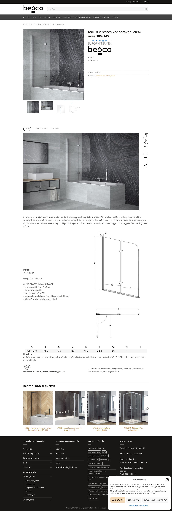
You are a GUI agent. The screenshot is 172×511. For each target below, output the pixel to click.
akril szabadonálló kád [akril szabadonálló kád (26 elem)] (96, 448)
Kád (34, 17)
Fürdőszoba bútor (83, 17)
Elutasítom (133, 500)
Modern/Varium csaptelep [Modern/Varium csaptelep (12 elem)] (98, 491)
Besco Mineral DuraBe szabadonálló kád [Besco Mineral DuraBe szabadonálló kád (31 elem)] (101, 478)
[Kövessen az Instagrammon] (145, 2)
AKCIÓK (115, 17)
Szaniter (57, 17)
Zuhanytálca (28, 499)
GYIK (127, 2)
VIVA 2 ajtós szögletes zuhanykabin (101, 429)
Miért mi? (60, 449)
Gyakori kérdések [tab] (39, 129)
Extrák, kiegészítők (101, 17)
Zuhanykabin (45, 17)
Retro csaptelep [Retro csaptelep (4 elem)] (94, 495)
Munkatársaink (62, 458)
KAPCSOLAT (136, 2)
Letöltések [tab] (54, 129)
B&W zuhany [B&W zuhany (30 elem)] (104, 459)
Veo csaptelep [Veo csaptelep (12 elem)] (93, 498)
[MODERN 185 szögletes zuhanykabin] (133, 408)
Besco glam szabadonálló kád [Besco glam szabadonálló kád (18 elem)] (99, 467)
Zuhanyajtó (30, 494)
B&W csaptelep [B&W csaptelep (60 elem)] (94, 456)
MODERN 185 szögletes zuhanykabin (133, 429)
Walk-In (29, 491)
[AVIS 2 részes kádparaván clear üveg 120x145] (70, 408)
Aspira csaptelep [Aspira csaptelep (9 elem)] (94, 452)
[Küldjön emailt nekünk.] (147, 2)
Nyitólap (27, 17)
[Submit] (146, 9)
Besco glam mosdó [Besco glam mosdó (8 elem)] (95, 463)
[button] (167, 479)
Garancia (60, 453)
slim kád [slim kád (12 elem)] (105, 495)
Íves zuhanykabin (32, 481)
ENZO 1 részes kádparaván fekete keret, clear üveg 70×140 (38, 429)
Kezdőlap (28, 24)
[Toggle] (51, 449)
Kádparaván (58, 24)
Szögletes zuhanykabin (35, 487)
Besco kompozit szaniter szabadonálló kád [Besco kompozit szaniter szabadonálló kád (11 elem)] (97, 472)
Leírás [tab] (27, 129)
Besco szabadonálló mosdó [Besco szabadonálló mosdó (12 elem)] (98, 483)
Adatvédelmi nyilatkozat (66, 467)
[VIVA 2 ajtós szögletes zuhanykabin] (101, 408)
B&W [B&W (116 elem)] (104, 452)
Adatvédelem (133, 505)
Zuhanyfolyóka (29, 472)
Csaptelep (68, 17)
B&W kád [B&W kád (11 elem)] (104, 456)
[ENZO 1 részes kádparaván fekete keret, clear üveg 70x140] (38, 408)
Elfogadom (118, 500)
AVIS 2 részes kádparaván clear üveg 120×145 (69, 429)
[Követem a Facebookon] (143, 2)
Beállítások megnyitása (155, 500)
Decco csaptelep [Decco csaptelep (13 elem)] (94, 487)
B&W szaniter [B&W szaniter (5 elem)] (93, 459)
